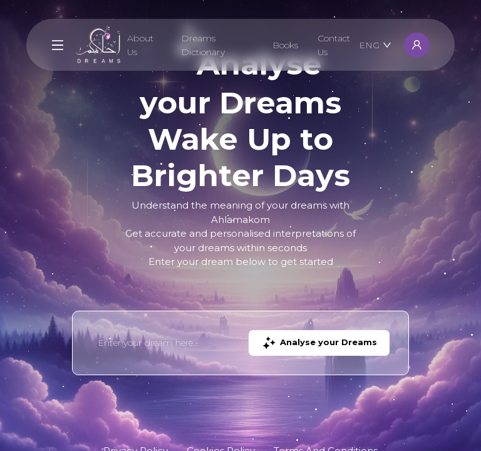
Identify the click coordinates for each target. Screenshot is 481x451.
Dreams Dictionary (202, 45)
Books (285, 45)
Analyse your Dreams (319, 343)
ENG (375, 45)
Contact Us (334, 45)
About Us (140, 45)
